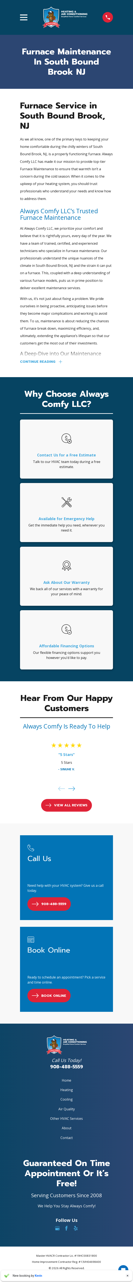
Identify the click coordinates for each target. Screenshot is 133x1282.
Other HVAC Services (66, 1119)
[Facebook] (66, 1228)
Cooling (66, 1099)
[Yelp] (75, 1228)
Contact (66, 1138)
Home (66, 1080)
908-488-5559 (66, 1066)
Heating (66, 1090)
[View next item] (71, 789)
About (66, 1128)
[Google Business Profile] (57, 1228)
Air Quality (66, 1109)
